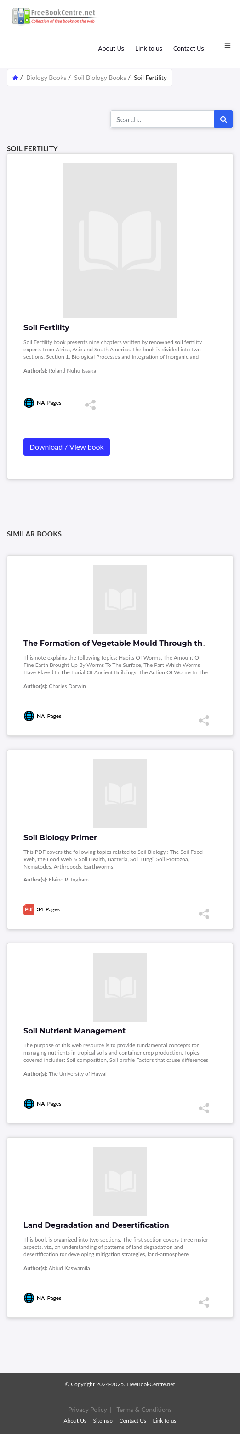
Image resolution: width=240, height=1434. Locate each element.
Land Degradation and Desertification (96, 1225)
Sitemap (103, 1420)
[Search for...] (162, 119)
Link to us (148, 48)
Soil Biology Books (100, 77)
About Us (111, 48)
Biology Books (46, 77)
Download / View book (66, 446)
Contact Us (188, 48)
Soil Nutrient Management (74, 1031)
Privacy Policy (87, 1409)
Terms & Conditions (143, 1409)
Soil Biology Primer (60, 837)
